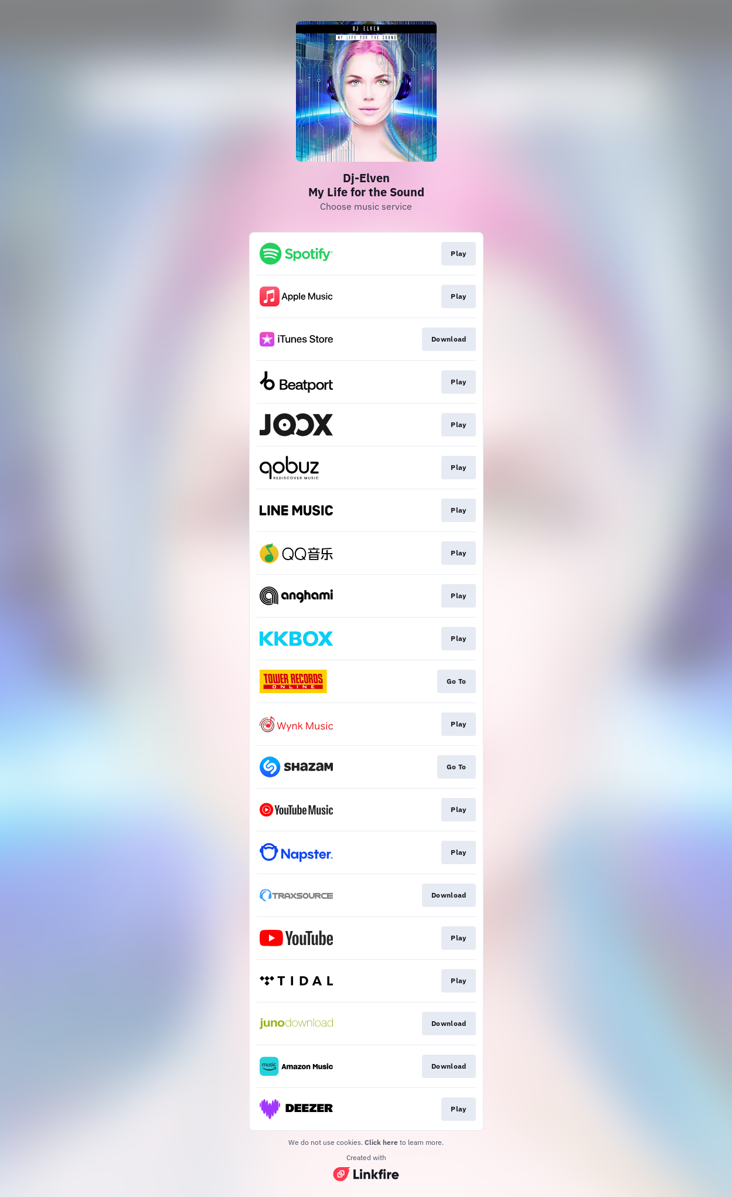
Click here (381, 1142)
